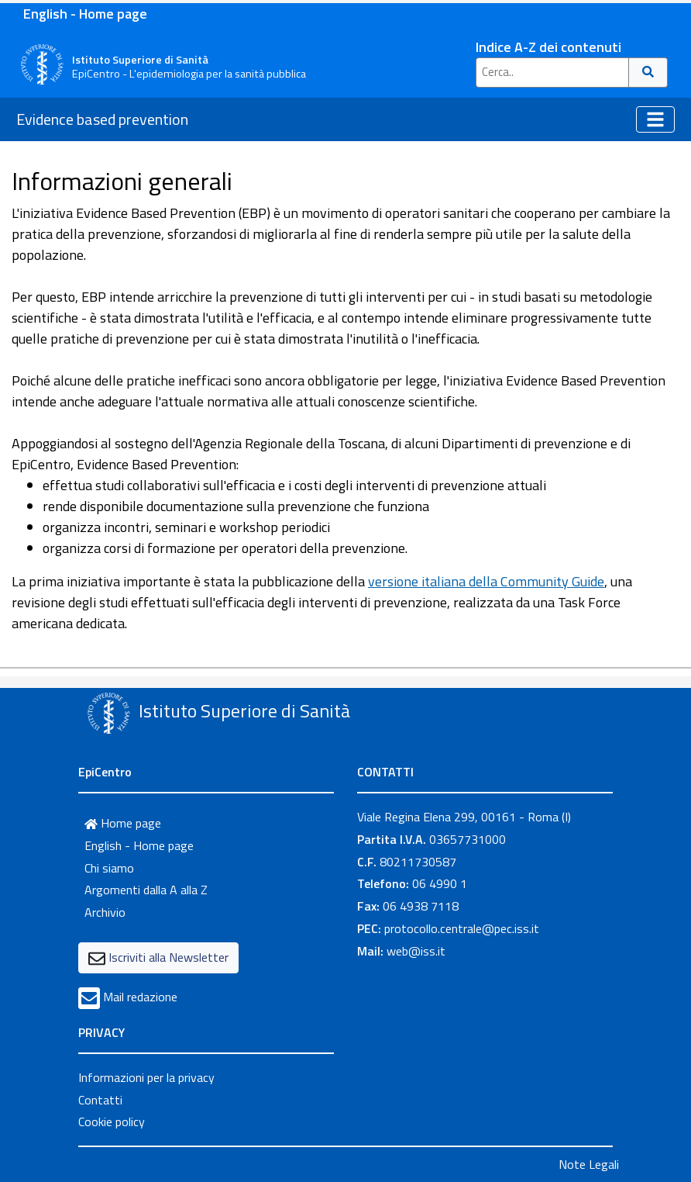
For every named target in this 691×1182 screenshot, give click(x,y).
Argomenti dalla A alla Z (146, 889)
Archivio (104, 912)
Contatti (100, 1099)
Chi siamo (109, 868)
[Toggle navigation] (655, 119)
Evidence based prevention (102, 119)
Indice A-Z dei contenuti (548, 46)
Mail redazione (140, 996)
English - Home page (85, 13)
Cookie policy (111, 1121)
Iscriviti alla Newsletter (168, 957)
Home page (122, 823)
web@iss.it (416, 951)
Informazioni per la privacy (146, 1077)
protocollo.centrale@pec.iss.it (461, 928)
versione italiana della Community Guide (486, 581)
